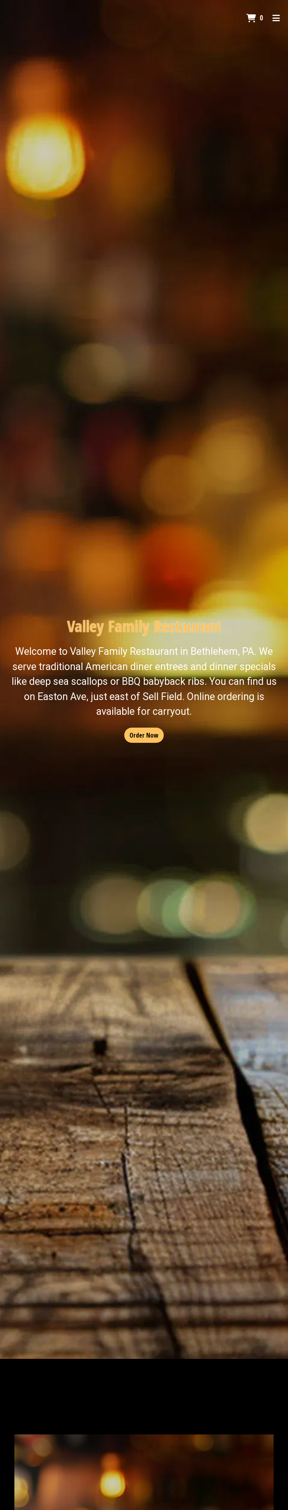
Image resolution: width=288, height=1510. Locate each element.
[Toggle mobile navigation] (276, 18)
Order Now (144, 735)
